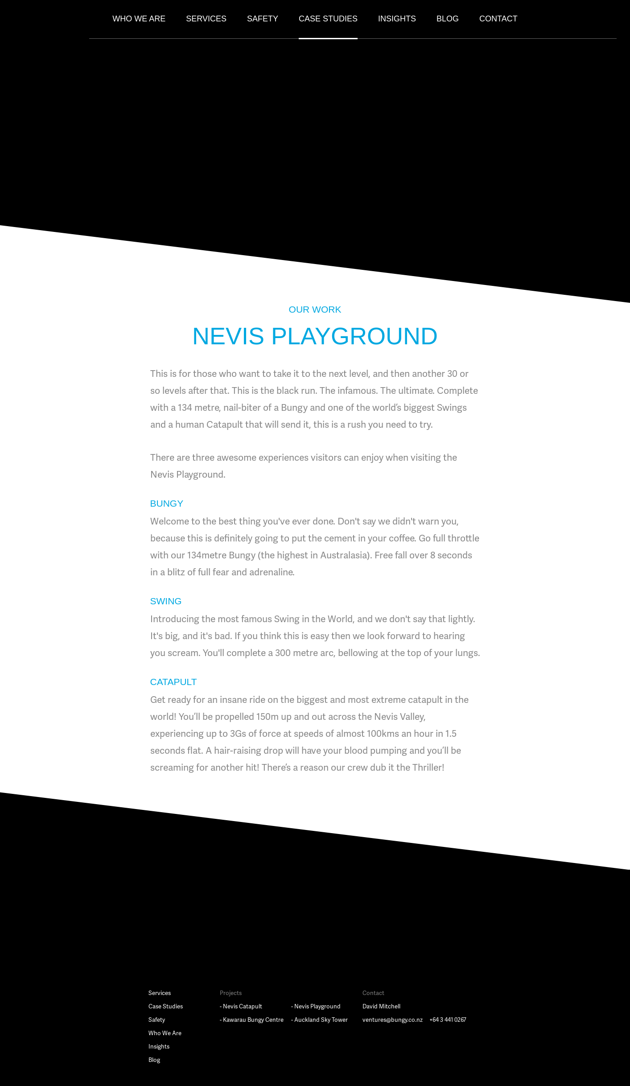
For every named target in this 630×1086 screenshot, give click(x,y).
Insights (397, 18)
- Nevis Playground (316, 1006)
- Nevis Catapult (241, 1006)
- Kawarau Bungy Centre (252, 1020)
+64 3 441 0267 (447, 1020)
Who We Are (138, 18)
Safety (262, 18)
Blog (447, 18)
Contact (498, 18)
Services (206, 18)
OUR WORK (315, 309)
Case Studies (328, 18)
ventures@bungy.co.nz (392, 1020)
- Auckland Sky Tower (319, 1020)
